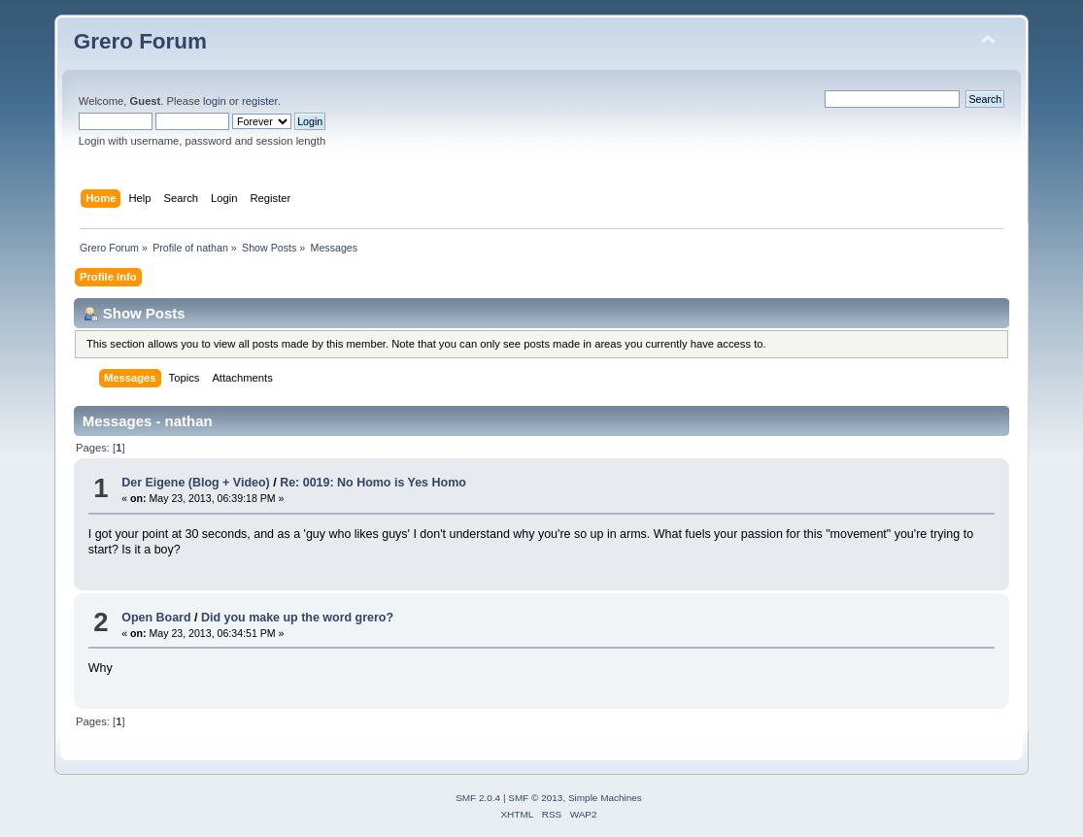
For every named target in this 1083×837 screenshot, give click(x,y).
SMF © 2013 (535, 797)
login (214, 101)
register (260, 101)
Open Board (155, 617)
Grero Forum (140, 41)
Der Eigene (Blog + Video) (195, 482)
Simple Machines (605, 797)
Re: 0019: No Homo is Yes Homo (373, 482)
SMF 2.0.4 (478, 797)
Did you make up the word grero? (297, 617)
